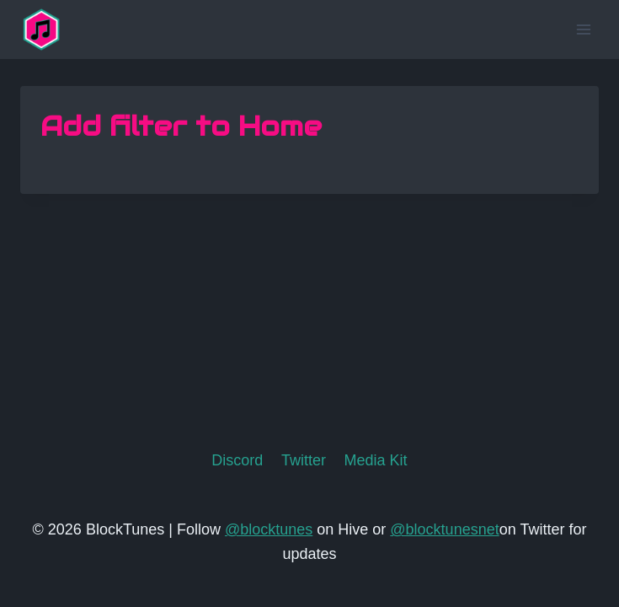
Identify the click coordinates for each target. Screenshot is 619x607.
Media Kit (376, 460)
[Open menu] (583, 29)
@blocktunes (268, 529)
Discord (237, 460)
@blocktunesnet (444, 529)
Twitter (303, 460)
